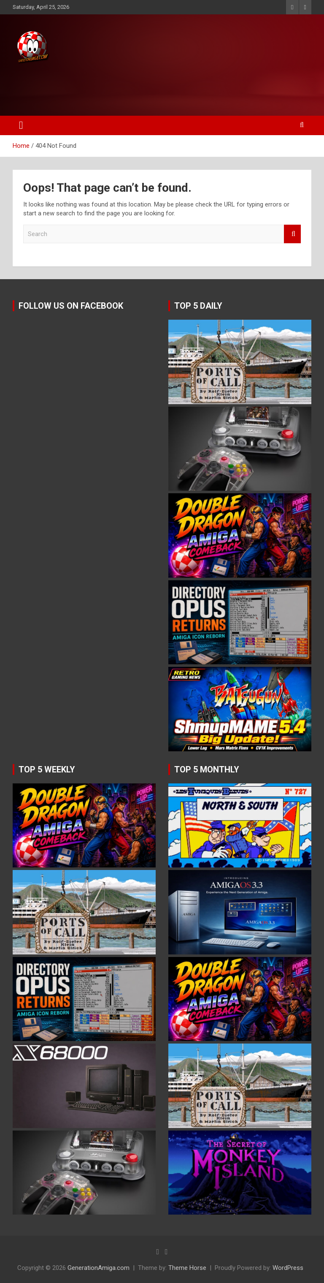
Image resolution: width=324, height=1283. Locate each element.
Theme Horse (187, 1268)
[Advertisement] (159, 87)
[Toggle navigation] (21, 125)
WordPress (288, 1268)
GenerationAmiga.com (99, 1268)
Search (292, 234)
